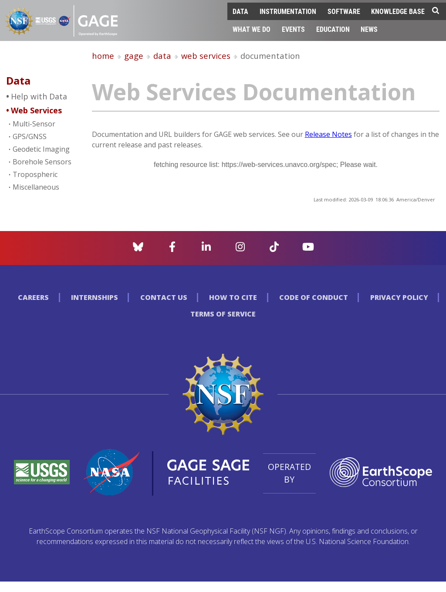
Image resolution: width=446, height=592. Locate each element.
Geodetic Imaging (41, 149)
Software (344, 11)
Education (333, 29)
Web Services (36, 110)
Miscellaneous (36, 187)
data (162, 55)
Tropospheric (35, 174)
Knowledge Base (398, 11)
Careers (33, 297)
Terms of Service (223, 314)
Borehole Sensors (42, 162)
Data (240, 11)
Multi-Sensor (34, 124)
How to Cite (233, 297)
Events (293, 29)
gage (133, 55)
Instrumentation (288, 11)
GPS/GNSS (30, 136)
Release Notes (328, 134)
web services (205, 55)
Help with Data (39, 96)
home (103, 55)
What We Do (251, 29)
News (369, 29)
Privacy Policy (399, 297)
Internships (94, 297)
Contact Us (163, 297)
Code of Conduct (313, 297)
